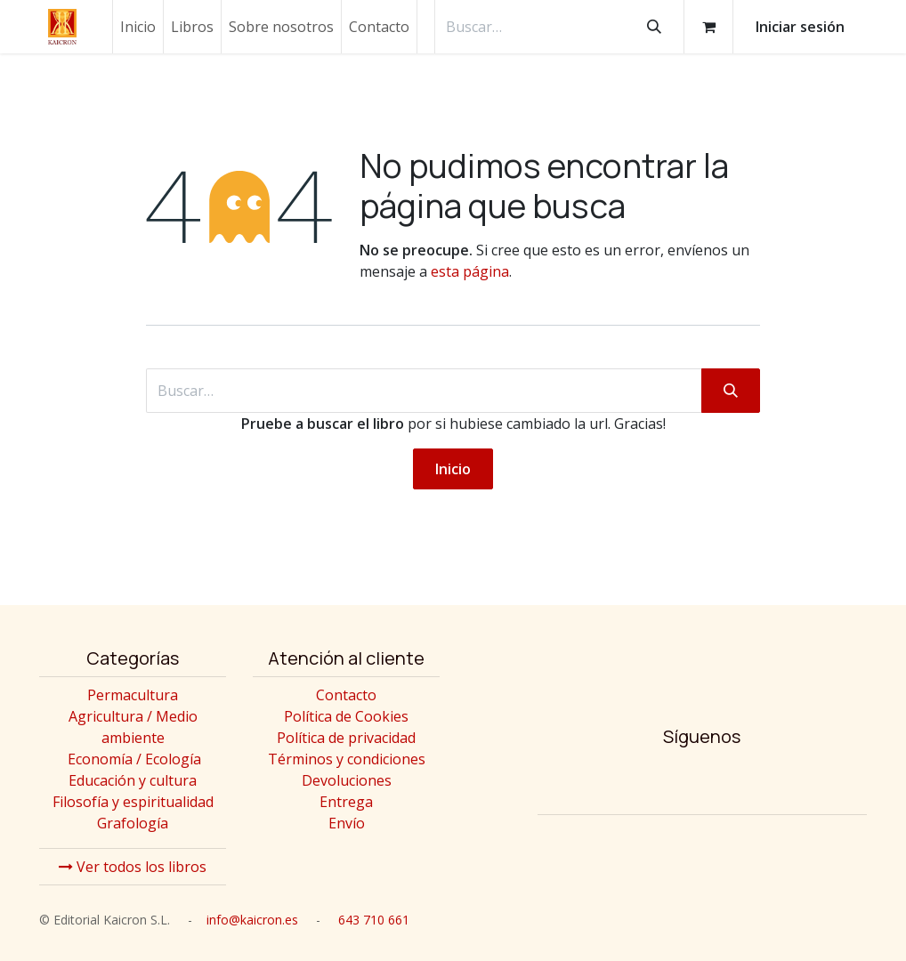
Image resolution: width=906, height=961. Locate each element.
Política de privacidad (346, 737)
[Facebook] (702, 781)
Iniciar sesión (800, 26)
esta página (470, 271)
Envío (346, 823)
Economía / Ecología (134, 759)
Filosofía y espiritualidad (133, 802)
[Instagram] (647, 781)
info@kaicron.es (252, 919)
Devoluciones (347, 780)
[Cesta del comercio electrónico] (708, 26)
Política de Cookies (346, 716)
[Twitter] (757, 781)
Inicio (453, 469)
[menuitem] (138, 26)
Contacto (346, 695)
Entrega (346, 802)
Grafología (132, 823)
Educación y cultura (133, 780)
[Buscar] (654, 26)
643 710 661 (373, 919)
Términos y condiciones (346, 759)
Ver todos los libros (132, 866)
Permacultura (132, 695)
